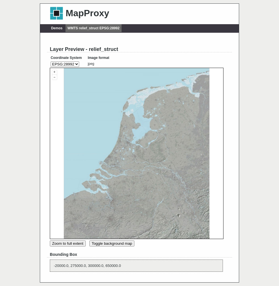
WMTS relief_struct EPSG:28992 (93, 28)
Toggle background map (112, 243)
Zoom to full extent (67, 243)
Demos (56, 28)
